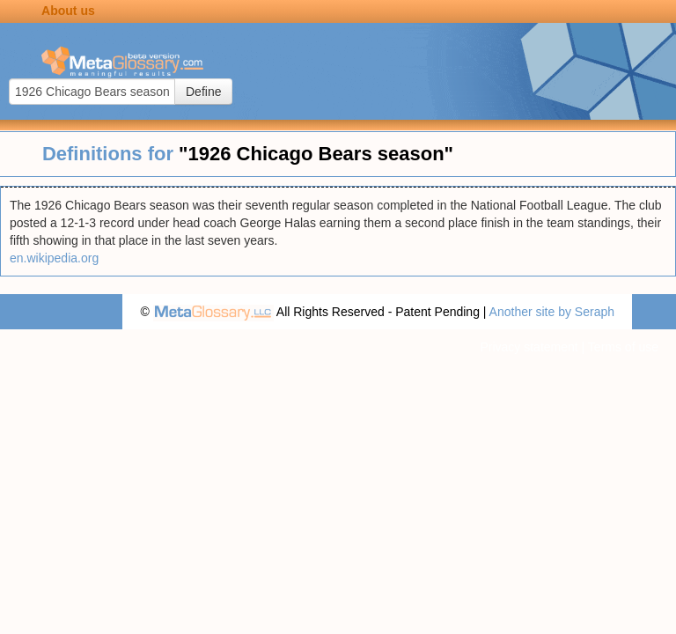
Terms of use (623, 347)
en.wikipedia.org (54, 258)
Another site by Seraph (551, 312)
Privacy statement (528, 347)
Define (203, 92)
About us (68, 11)
